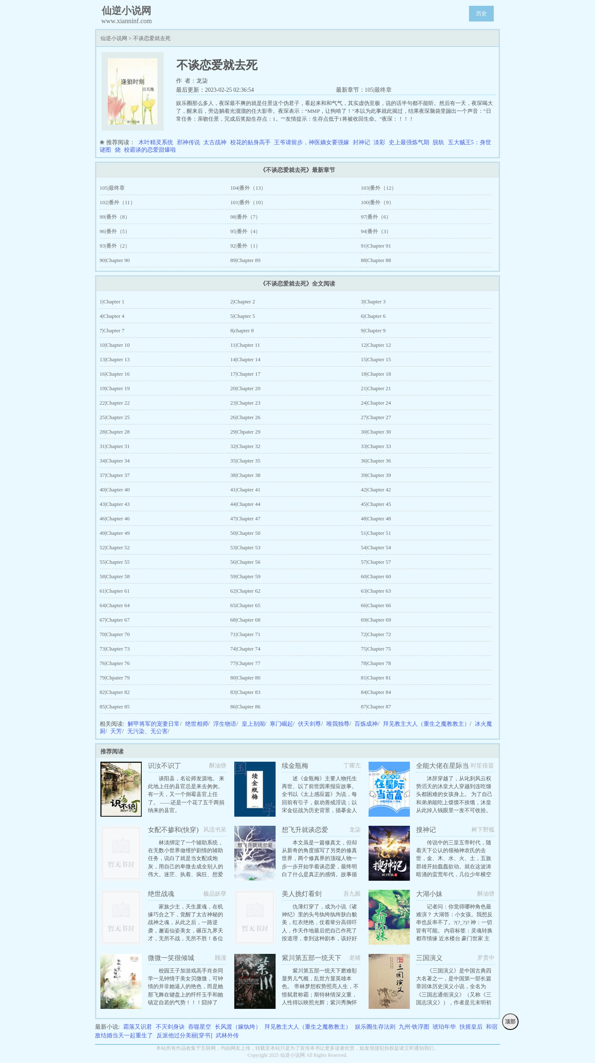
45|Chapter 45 (376, 504)
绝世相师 (196, 724)
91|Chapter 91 (376, 246)
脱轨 (438, 142)
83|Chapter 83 (245, 692)
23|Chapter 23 (245, 403)
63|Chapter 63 (376, 591)
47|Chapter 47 (245, 518)
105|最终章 (378, 90)
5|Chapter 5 (242, 316)
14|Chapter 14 (245, 359)
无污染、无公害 (147, 731)
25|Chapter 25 (115, 417)
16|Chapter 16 (115, 374)
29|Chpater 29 (245, 432)
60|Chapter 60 (376, 576)
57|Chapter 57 (376, 562)
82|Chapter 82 (115, 692)
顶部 (510, 1021)
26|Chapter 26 (245, 417)
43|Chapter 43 (115, 504)
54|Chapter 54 (376, 547)
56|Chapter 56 (245, 562)
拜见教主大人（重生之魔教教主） (426, 724)
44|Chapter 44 (245, 504)
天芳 (116, 731)
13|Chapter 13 (115, 359)
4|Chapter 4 (112, 316)
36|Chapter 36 (376, 461)
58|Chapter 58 (115, 576)
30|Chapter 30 (376, 432)
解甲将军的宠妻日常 (154, 724)
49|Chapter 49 (115, 533)
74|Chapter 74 (245, 649)
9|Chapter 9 (373, 330)
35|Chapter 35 (245, 461)
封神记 (361, 142)
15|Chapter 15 (376, 359)
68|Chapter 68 (245, 620)
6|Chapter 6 (373, 316)
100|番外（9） (377, 202)
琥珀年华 (444, 1027)
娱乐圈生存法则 (375, 1027)
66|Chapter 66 (376, 605)
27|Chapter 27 (376, 417)
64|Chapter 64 (115, 605)
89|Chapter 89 (245, 260)
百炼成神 (366, 724)
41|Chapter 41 (245, 489)
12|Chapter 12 (376, 345)
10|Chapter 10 (115, 345)
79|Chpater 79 (115, 678)
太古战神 (214, 142)
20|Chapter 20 (245, 388)
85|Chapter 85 (115, 706)
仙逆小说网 (113, 38)
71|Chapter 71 (245, 634)
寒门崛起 (281, 724)
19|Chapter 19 (115, 388)
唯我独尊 (338, 724)
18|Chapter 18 (376, 374)
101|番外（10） (248, 202)
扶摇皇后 (471, 1027)
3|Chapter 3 (373, 301)
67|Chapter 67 (115, 620)
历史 (481, 13)
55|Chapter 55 (115, 562)
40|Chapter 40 (115, 489)
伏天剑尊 (309, 724)
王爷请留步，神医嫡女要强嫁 (311, 142)
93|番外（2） (115, 246)
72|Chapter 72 (376, 634)
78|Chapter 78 (376, 663)
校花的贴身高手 (250, 142)
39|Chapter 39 (376, 475)
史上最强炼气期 (409, 142)
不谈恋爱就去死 (152, 38)
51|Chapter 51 (376, 533)
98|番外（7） (245, 217)
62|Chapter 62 (245, 591)
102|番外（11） (118, 202)
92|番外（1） (245, 246)
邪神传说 (188, 142)
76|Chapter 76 (115, 663)
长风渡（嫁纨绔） (238, 1027)
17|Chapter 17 (245, 374)
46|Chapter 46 (115, 518)
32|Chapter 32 (245, 446)
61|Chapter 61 (115, 591)
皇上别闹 (253, 724)
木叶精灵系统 (155, 142)
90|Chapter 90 (115, 260)
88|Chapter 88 (376, 260)
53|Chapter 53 (245, 547)
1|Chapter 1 (112, 301)
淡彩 (379, 142)
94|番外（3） (376, 231)
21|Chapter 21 (376, 388)
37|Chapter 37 (115, 475)
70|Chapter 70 (115, 634)
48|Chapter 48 (376, 518)
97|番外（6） (376, 217)
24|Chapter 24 (376, 403)
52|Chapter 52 (115, 547)
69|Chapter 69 (376, 620)
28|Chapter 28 (115, 432)
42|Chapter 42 (376, 489)
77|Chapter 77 (245, 663)
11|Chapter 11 (245, 345)
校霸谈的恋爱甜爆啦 (150, 150)
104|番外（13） (248, 188)
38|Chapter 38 (245, 475)
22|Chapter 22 (115, 403)
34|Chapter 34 (115, 461)
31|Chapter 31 (115, 446)
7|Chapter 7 (112, 330)
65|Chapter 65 (245, 605)
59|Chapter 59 (245, 576)
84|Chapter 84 (376, 692)
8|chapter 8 (242, 330)
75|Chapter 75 (376, 649)
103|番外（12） (379, 188)
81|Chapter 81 (376, 678)
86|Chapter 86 (245, 706)
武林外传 (227, 1035)
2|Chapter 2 (242, 301)
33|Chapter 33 (376, 446)
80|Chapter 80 (245, 678)
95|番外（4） (245, 231)
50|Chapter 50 (245, 533)
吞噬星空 (199, 1027)
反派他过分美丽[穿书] (184, 1035)
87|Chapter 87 (376, 706)
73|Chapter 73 (115, 649)
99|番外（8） (115, 217)
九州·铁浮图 (414, 1027)
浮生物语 (224, 724)
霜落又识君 (137, 1027)
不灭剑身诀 (170, 1027)
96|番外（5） (115, 231)
